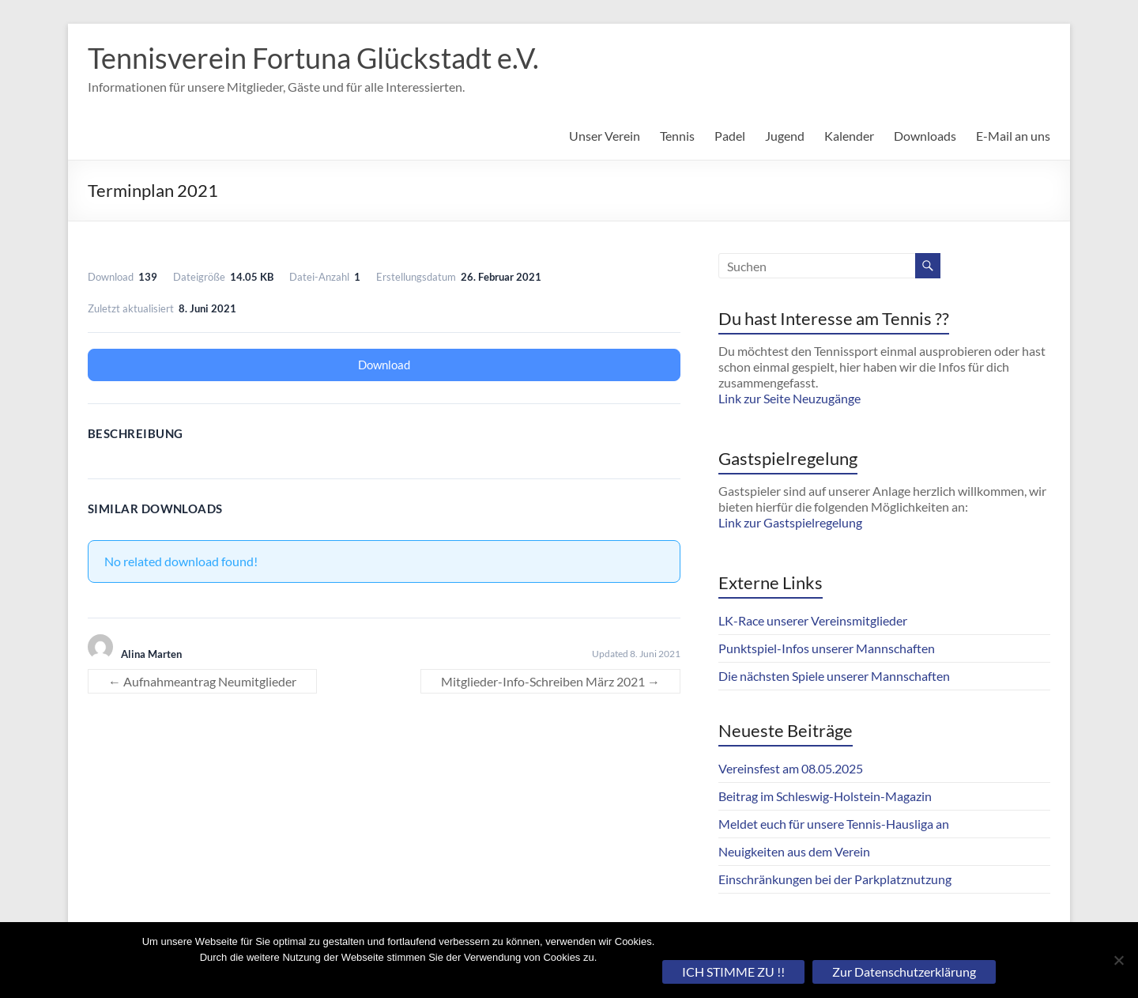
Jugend (785, 135)
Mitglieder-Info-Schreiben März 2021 (550, 681)
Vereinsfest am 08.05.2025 (790, 768)
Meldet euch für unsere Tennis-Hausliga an (833, 823)
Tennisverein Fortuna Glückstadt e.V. (313, 57)
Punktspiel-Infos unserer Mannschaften (826, 648)
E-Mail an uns (1013, 135)
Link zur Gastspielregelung (790, 522)
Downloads (925, 135)
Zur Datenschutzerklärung (904, 971)
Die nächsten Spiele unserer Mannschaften (834, 675)
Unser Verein (604, 135)
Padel (729, 135)
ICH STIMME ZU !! (733, 971)
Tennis (677, 135)
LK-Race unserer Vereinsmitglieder (812, 620)
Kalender (849, 135)
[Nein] (1118, 960)
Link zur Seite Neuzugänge (789, 398)
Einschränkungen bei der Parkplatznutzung (834, 878)
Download (384, 364)
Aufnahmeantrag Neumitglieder (202, 681)
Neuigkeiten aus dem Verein (794, 851)
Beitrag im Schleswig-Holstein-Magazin (825, 795)
